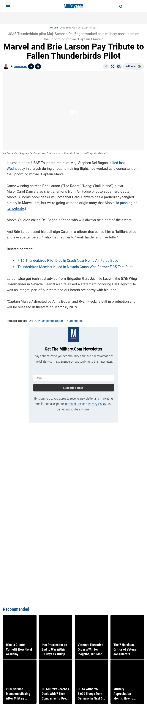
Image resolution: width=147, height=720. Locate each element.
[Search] (119, 7)
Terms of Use (73, 403)
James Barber (20, 66)
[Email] (119, 66)
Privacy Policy (97, 403)
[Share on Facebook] (106, 66)
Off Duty (54, 27)
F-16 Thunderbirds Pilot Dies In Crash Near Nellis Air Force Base (68, 260)
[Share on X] (113, 66)
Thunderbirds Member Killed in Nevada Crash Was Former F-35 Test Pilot (75, 266)
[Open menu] (8, 6)
